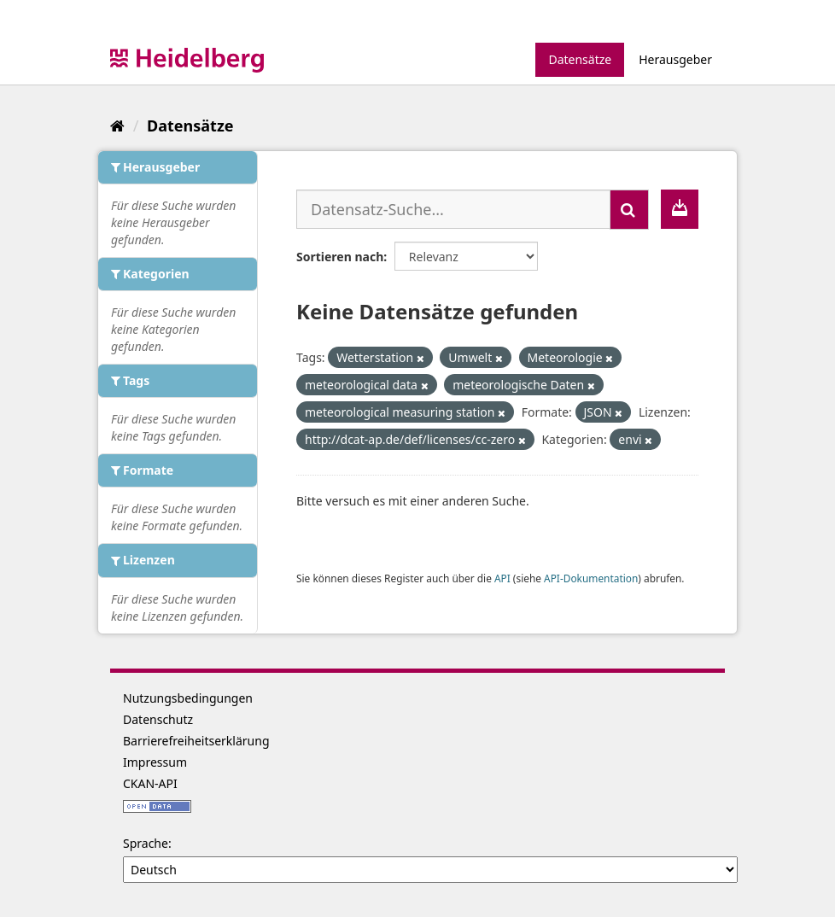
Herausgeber (675, 59)
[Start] (117, 125)
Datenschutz (158, 719)
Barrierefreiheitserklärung (196, 741)
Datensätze (579, 59)
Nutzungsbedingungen (188, 698)
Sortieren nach (339, 256)
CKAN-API (150, 783)
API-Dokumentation (591, 578)
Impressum (155, 762)
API (502, 578)
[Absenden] (629, 210)
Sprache (145, 843)
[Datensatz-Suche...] (453, 209)
